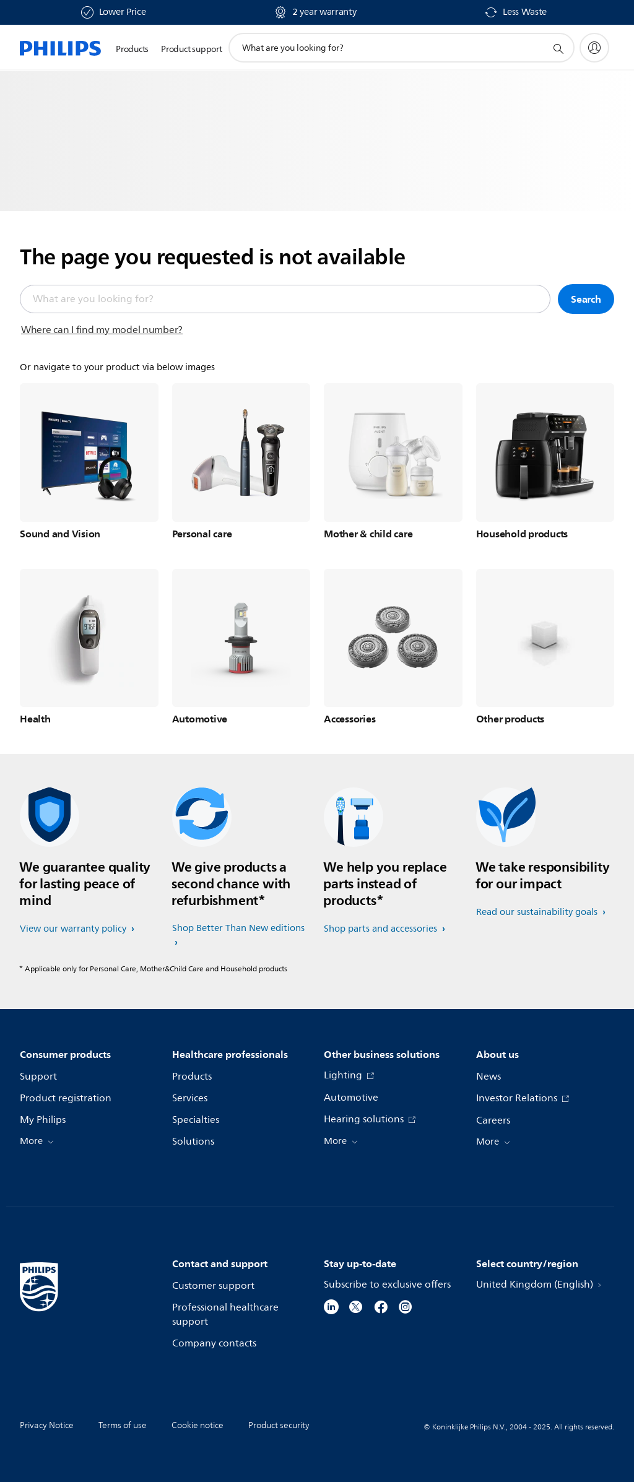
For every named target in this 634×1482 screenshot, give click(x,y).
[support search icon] (557, 48)
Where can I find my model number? (102, 330)
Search (586, 299)
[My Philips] (594, 48)
